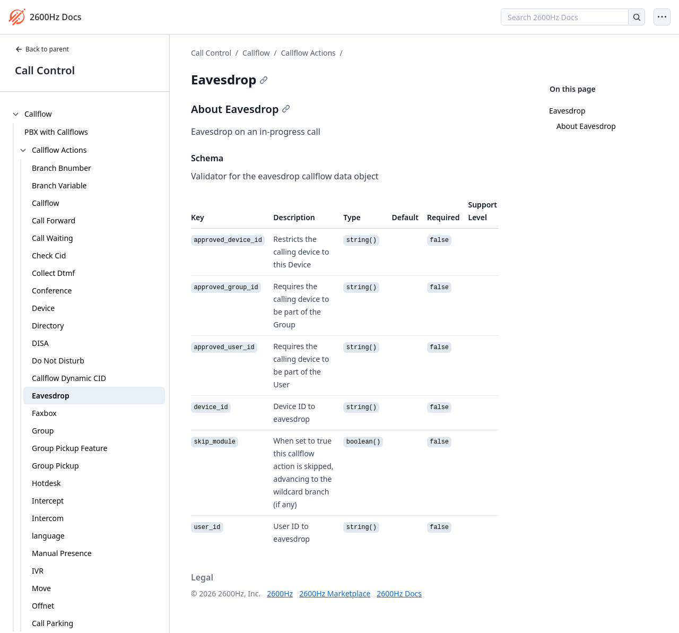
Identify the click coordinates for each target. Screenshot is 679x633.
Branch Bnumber (61, 168)
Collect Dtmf (53, 273)
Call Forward (53, 220)
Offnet (43, 606)
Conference (52, 290)
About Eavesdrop (586, 126)
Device (43, 308)
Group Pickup (55, 466)
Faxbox (44, 413)
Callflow (45, 203)
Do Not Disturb (58, 360)
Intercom (48, 518)
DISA (40, 343)
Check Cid (49, 255)
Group (43, 431)
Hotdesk (46, 483)
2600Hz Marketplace (334, 593)
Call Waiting (52, 238)
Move (41, 588)
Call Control (45, 70)
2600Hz (280, 593)
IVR (37, 571)
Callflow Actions (308, 53)
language (48, 536)
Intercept (48, 501)
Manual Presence (62, 553)
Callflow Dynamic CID (69, 378)
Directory (48, 325)
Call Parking (52, 623)
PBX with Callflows (56, 132)
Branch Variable (59, 185)
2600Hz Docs (399, 593)
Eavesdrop (50, 396)
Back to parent (42, 49)
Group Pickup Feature (69, 448)
